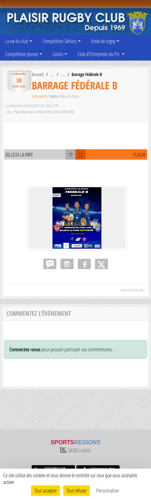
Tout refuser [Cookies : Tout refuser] (76, 490)
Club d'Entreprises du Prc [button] (99, 54)
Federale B (39, 96)
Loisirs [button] (57, 54)
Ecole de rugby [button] (103, 41)
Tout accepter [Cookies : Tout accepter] (45, 490)
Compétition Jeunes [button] (21, 54)
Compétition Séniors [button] (59, 41)
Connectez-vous (25, 349)
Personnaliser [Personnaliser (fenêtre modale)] (107, 490)
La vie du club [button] (16, 41)
